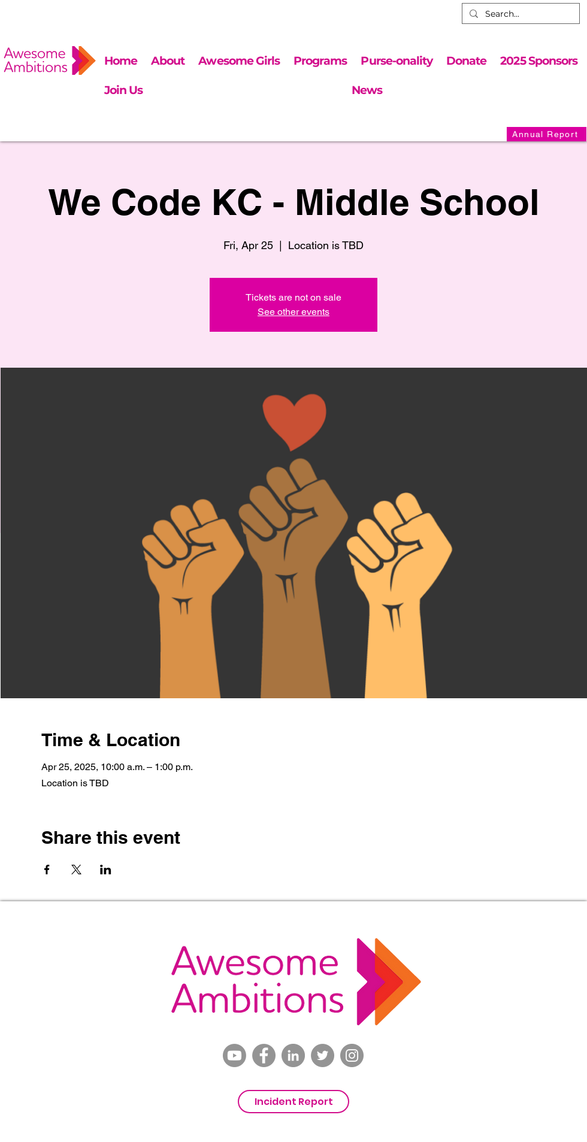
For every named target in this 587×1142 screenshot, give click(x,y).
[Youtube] (234, 1055)
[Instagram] (352, 1055)
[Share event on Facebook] (47, 869)
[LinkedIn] (293, 1055)
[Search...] (519, 14)
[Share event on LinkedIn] (105, 869)
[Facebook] (264, 1055)
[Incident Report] (293, 1101)
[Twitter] (322, 1055)
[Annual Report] (546, 134)
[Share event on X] (76, 869)
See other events (293, 311)
